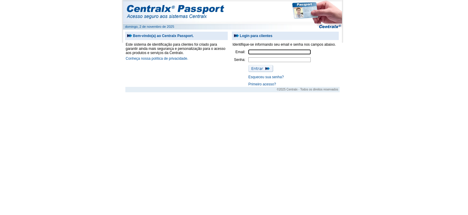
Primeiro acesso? (262, 84)
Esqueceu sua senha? (266, 77)
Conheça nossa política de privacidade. (157, 58)
